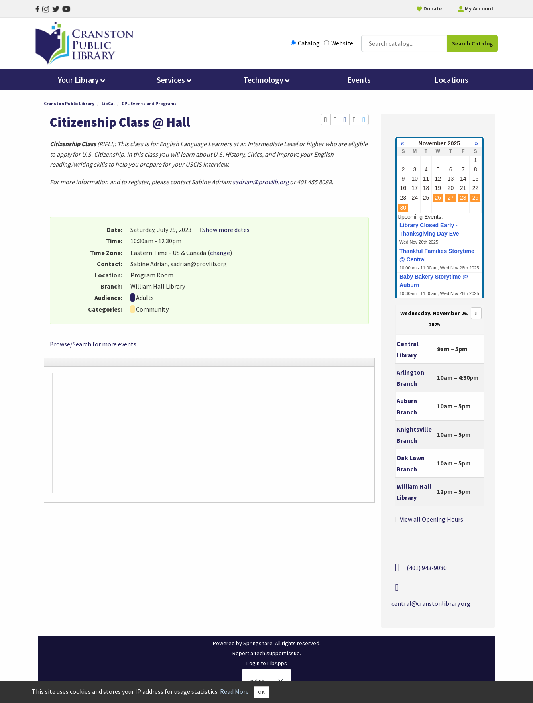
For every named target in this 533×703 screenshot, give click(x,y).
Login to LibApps (266, 664)
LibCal (108, 105)
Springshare (258, 644)
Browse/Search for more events (93, 345)
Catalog (305, 43)
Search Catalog (472, 43)
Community (152, 310)
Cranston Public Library (69, 105)
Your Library (81, 81)
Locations (451, 81)
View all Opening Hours (431, 520)
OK (261, 692)
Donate (429, 8)
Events (359, 81)
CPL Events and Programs (149, 105)
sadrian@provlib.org (260, 183)
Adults (145, 299)
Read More (234, 691)
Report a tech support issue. (266, 654)
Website (338, 43)
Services (174, 81)
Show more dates (226, 231)
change (220, 253)
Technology (266, 81)
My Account (476, 8)
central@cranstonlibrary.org (430, 604)
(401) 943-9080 (427, 568)
